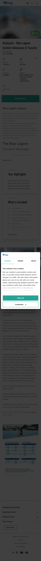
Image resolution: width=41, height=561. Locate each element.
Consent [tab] (7, 261)
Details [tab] (20, 261)
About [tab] (33, 261)
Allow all (20, 298)
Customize (20, 304)
